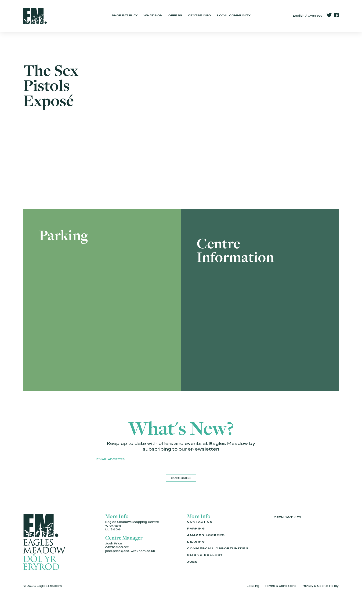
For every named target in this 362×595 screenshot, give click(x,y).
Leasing (196, 542)
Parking (196, 529)
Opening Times (287, 517)
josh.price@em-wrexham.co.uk (130, 551)
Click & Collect (205, 555)
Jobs (192, 562)
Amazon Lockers (206, 535)
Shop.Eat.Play (125, 16)
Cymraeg (315, 16)
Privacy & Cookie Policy (320, 586)
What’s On (153, 16)
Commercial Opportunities (218, 549)
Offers (175, 16)
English (298, 16)
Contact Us (200, 522)
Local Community (233, 16)
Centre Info (199, 16)
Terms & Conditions (280, 586)
